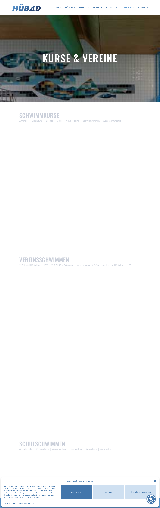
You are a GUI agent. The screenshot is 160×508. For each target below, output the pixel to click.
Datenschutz (22, 503)
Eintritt (110, 8)
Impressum (32, 503)
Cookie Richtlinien (10, 503)
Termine (97, 8)
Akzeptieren (76, 492)
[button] (155, 481)
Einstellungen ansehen (141, 492)
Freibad (83, 8)
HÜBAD (69, 8)
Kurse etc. (126, 8)
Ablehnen (109, 492)
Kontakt (143, 8)
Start (59, 8)
